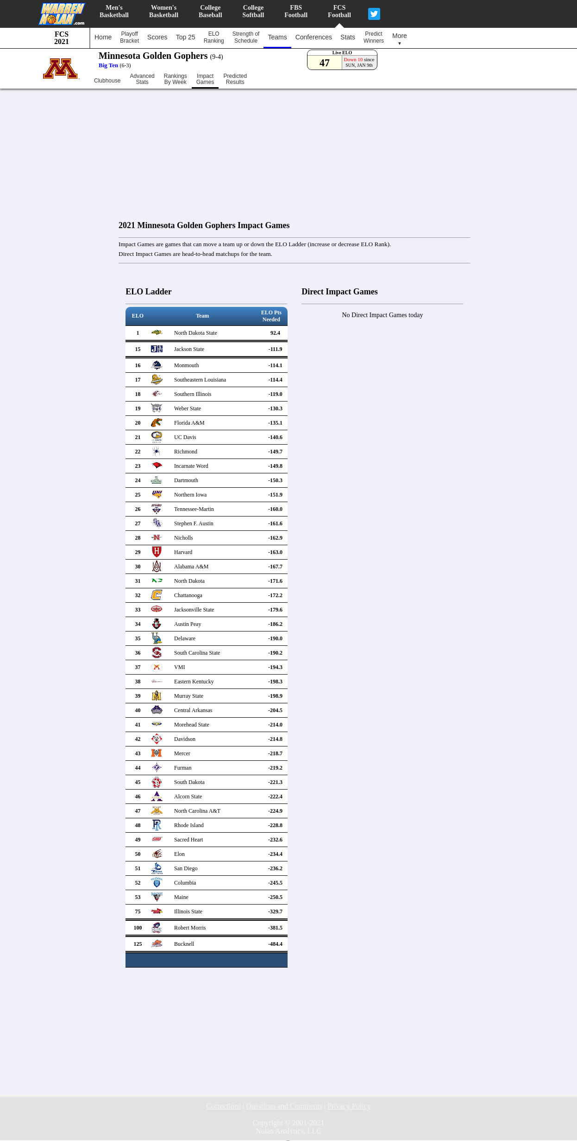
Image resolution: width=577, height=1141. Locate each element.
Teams (277, 37)
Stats (347, 37)
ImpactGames (205, 79)
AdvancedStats (142, 79)
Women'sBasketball (163, 11)
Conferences (313, 37)
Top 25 (185, 37)
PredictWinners (374, 37)
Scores (157, 37)
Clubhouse (107, 80)
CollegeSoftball (253, 11)
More (399, 39)
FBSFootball (295, 11)
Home (103, 37)
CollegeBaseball (210, 11)
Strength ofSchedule (246, 37)
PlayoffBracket (129, 37)
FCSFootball (339, 11)
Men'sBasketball (114, 11)
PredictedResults (235, 79)
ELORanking (214, 37)
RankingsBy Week (175, 79)
